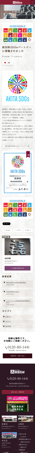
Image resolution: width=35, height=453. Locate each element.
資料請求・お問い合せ (18, 356)
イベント (8, 321)
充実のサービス (23, 444)
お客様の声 (22, 449)
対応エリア (23, 447)
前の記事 (7, 230)
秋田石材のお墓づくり (25, 439)
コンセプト (23, 436)
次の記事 (28, 230)
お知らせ (8, 316)
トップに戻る (17, 230)
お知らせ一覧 (22, 434)
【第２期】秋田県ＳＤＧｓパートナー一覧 (17, 146)
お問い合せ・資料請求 (17, 392)
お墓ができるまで (25, 442)
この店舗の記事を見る (17, 268)
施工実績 (8, 326)
